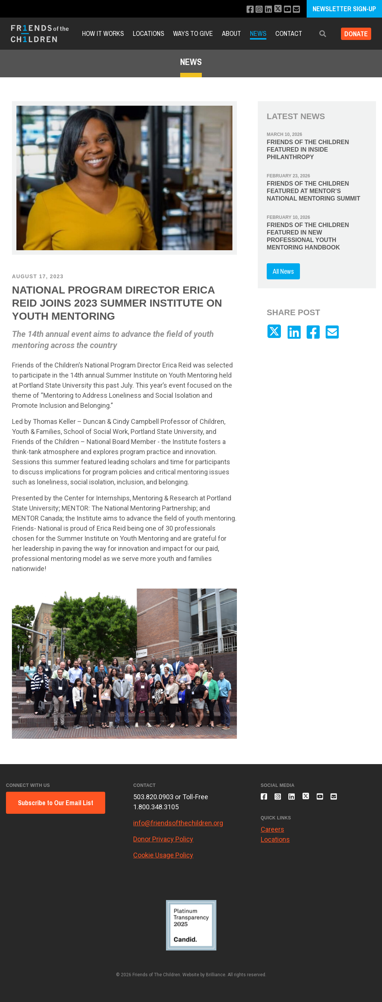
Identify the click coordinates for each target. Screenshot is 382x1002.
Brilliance (215, 974)
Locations (148, 33)
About (231, 33)
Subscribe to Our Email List (55, 802)
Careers (272, 834)
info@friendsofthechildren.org (178, 823)
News (258, 33)
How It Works (103, 33)
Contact (288, 33)
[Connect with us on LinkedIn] (264, 9)
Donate (353, 33)
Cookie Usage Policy (163, 855)
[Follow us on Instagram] (254, 9)
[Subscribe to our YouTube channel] (285, 9)
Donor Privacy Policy (163, 839)
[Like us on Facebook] (244, 9)
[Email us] (296, 9)
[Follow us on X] (275, 9)
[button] (317, 34)
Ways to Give (193, 33)
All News (283, 271)
